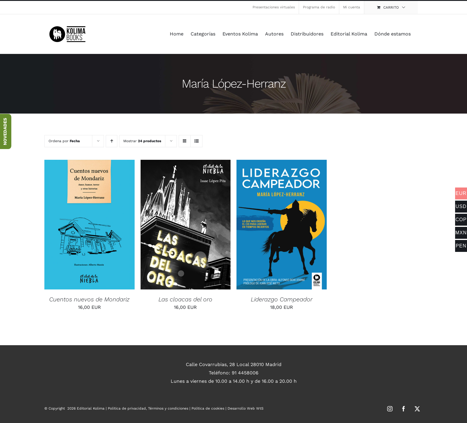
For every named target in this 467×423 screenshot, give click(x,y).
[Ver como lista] (196, 141)
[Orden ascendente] (111, 141)
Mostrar (142, 141)
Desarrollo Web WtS (246, 408)
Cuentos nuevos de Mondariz (89, 299)
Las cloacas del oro (185, 299)
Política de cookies (208, 408)
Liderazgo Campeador (281, 299)
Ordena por (64, 141)
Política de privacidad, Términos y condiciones (148, 408)
